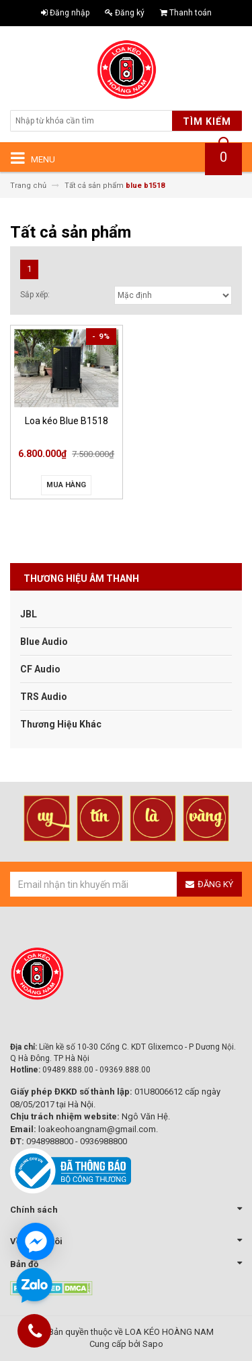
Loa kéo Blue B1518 (66, 420)
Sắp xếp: (35, 294)
